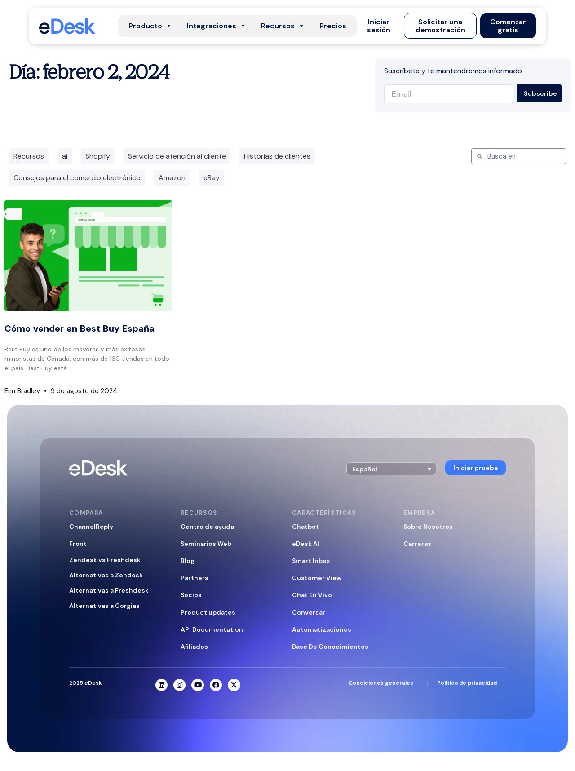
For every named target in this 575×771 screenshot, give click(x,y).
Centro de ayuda (207, 527)
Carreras (417, 544)
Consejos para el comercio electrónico (77, 177)
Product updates (208, 612)
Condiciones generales (381, 683)
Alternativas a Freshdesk (109, 590)
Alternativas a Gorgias (104, 606)
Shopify (97, 156)
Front (78, 544)
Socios (191, 595)
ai (64, 156)
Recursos (28, 156)
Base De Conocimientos (330, 646)
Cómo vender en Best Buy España (79, 328)
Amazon (172, 177)
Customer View (316, 578)
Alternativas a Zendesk (106, 575)
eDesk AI (305, 544)
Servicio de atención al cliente (177, 156)
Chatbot (305, 527)
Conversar (308, 612)
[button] (379, 26)
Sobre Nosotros (428, 527)
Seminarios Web (206, 544)
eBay (211, 177)
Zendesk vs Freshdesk (105, 560)
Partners (194, 578)
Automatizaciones (321, 629)
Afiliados (194, 646)
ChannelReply (91, 527)
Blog (188, 561)
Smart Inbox (311, 561)
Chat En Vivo (312, 595)
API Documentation (212, 629)
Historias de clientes (277, 156)
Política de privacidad (467, 683)
